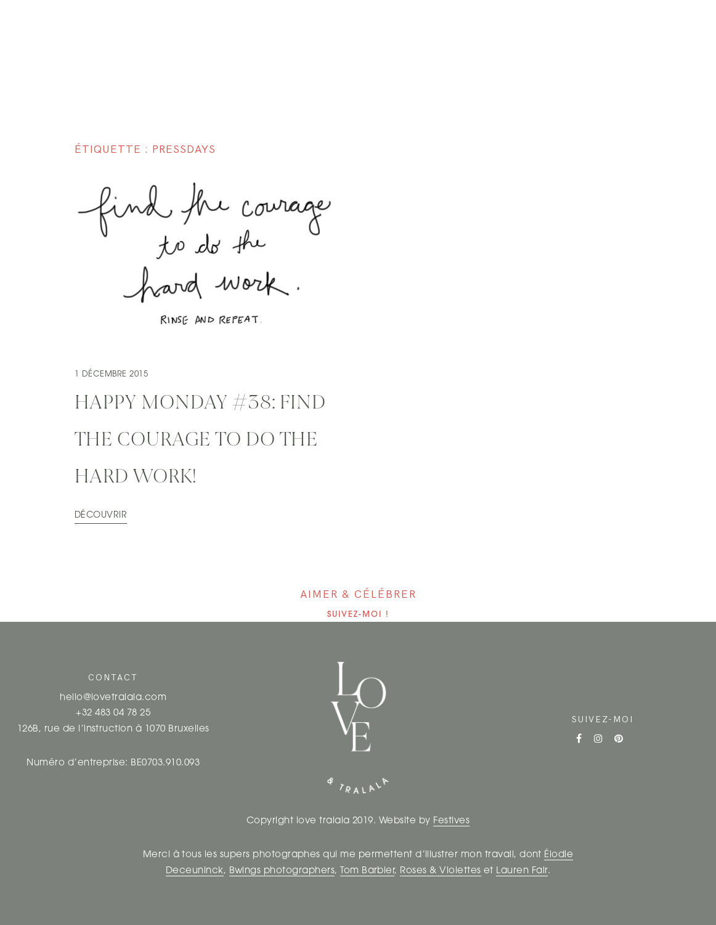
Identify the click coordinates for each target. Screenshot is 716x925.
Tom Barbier (367, 871)
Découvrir (101, 515)
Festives (451, 821)
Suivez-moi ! (358, 615)
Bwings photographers (282, 871)
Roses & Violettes (440, 871)
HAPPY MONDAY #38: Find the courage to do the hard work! (200, 440)
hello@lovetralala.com (113, 698)
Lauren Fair (521, 871)
